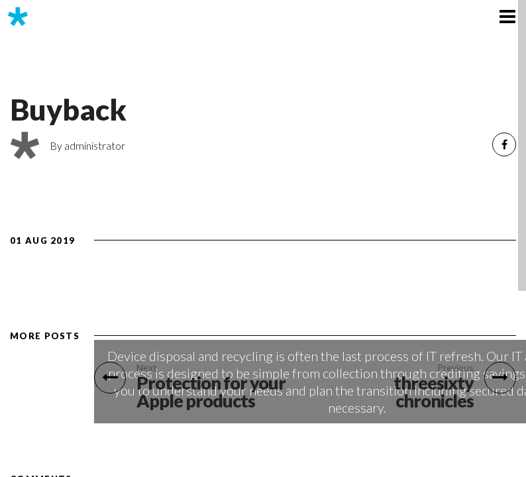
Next (146, 367)
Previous (455, 367)
